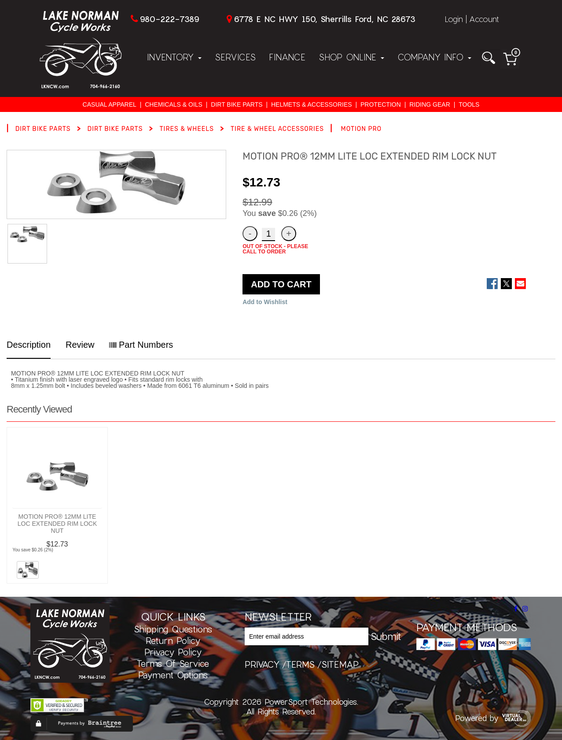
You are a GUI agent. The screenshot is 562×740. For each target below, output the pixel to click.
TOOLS (469, 104)
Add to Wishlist (264, 301)
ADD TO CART (281, 284)
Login (453, 19)
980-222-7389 (169, 19)
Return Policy (173, 640)
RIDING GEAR (429, 104)
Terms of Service (173, 663)
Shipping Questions (173, 629)
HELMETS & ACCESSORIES (311, 104)
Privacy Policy (173, 652)
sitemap (340, 664)
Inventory (174, 57)
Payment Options (173, 674)
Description (29, 345)
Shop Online (351, 57)
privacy (262, 664)
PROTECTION (380, 104)
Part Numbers (141, 345)
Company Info (434, 57)
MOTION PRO (361, 129)
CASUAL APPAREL (109, 104)
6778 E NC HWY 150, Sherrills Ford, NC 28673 (324, 19)
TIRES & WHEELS (186, 129)
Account (484, 19)
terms (300, 664)
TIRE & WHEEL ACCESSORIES (277, 129)
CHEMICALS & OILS (173, 104)
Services (235, 57)
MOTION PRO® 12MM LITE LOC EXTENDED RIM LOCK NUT (57, 523)
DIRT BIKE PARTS (236, 104)
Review (80, 345)
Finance (287, 57)
